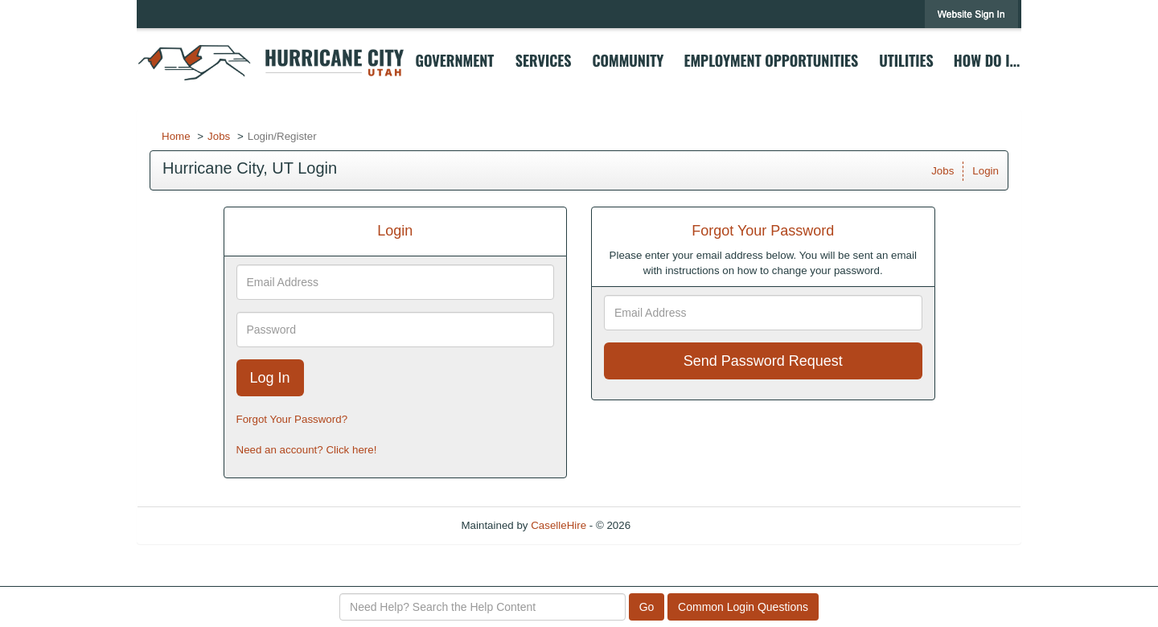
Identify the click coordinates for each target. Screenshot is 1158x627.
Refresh (678, 525)
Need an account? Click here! (306, 450)
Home (176, 136)
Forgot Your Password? (292, 419)
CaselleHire (558, 525)
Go (647, 606)
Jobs (218, 136)
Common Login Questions (743, 606)
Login (985, 171)
